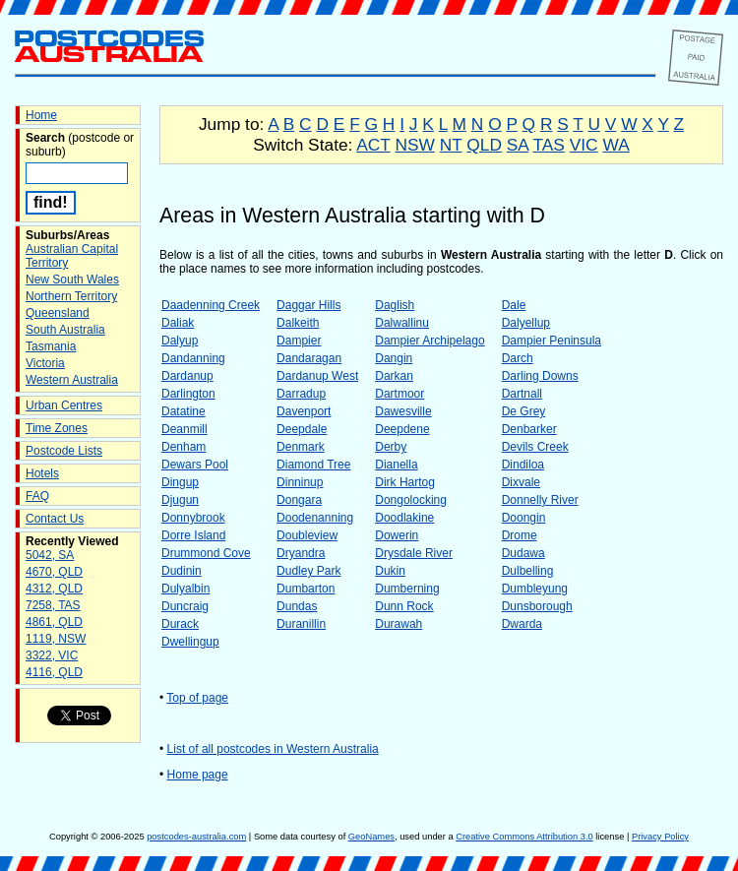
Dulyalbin (185, 588)
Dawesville (403, 411)
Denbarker (529, 429)
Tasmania (51, 346)
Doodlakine (404, 518)
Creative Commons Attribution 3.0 (524, 836)
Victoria (45, 363)
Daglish (394, 305)
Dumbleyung (535, 588)
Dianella (396, 464)
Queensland (58, 313)
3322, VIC (52, 655)
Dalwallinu (402, 323)
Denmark (301, 447)
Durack (180, 624)
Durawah (398, 624)
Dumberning (407, 588)
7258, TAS (53, 605)
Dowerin (396, 535)
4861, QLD (54, 622)
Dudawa (523, 553)
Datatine (183, 411)
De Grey (524, 411)
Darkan (394, 376)
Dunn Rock (404, 606)
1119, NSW (56, 639)
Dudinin (181, 571)
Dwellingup (190, 642)
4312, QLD (54, 588)
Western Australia (72, 380)
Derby (390, 447)
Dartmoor (399, 394)
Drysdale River (414, 553)
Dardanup (187, 376)
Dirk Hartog (405, 482)
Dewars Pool (194, 464)
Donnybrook (193, 518)
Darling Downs (540, 376)
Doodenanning (315, 518)
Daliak (177, 323)
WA (615, 145)
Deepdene (402, 429)
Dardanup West (317, 376)
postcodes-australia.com (196, 836)
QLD (484, 145)
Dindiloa (523, 464)
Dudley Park (308, 571)
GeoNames (371, 836)
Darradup (301, 394)
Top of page (197, 698)
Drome (519, 535)
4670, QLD (54, 572)
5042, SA (50, 555)
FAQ (37, 496)
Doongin (524, 518)
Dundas (297, 606)
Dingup (180, 482)
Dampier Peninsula (551, 340)
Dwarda (522, 624)
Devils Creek (535, 447)
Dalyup (179, 340)
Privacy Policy (660, 836)
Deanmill (184, 429)
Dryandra (301, 553)
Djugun (180, 500)
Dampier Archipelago (429, 340)
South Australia (65, 330)
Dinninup (300, 482)
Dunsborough (537, 606)
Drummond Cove (206, 553)
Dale (514, 305)
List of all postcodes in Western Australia (273, 749)
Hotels (42, 473)
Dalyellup (526, 323)
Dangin (393, 358)
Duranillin (301, 624)
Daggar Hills (308, 305)
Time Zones (57, 428)
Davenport (304, 411)
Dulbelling (528, 571)
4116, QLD (54, 672)
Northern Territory (71, 296)
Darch (517, 358)
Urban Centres (64, 405)
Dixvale (521, 482)
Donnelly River (540, 500)
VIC (584, 145)
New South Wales (72, 279)
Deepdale (302, 429)
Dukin (390, 571)
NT (451, 145)
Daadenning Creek (210, 305)
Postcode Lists (64, 451)
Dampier (299, 340)
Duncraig (185, 606)
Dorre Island (193, 535)
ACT (373, 145)
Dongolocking (411, 500)
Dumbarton (306, 588)
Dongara (299, 500)
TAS (548, 145)
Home (41, 115)
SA (517, 145)
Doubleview (307, 535)
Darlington (188, 394)
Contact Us (55, 519)
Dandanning (193, 358)
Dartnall (522, 394)
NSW (414, 145)
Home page (197, 774)
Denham (183, 447)
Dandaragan (309, 358)
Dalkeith (298, 323)
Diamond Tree (313, 464)
